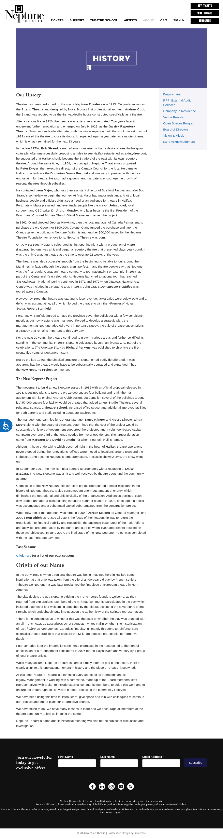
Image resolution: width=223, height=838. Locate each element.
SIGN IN (178, 20)
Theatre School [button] (104, 20)
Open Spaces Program (179, 123)
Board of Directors (175, 129)
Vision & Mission (174, 135)
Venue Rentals (173, 117)
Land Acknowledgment (179, 141)
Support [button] (77, 20)
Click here (23, 555)
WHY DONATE (204, 13)
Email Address (153, 756)
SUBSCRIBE (204, 20)
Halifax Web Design (118, 833)
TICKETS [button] (57, 20)
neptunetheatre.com (168, 809)
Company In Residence (179, 111)
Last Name (107, 756)
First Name (65, 756)
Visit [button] (163, 20)
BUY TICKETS (205, 6)
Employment (172, 94)
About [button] (148, 20)
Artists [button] (130, 20)
